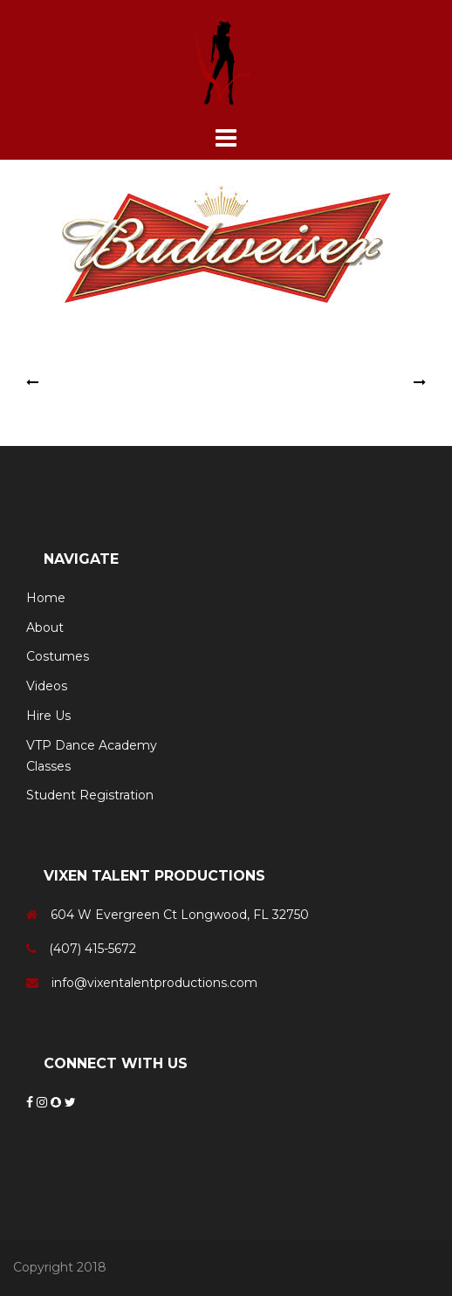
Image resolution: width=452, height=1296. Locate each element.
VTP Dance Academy (91, 745)
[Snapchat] (58, 1102)
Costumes (57, 656)
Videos (46, 686)
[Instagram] (44, 1102)
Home (45, 598)
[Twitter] (70, 1102)
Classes (48, 766)
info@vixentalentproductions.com (154, 983)
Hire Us (48, 715)
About (45, 627)
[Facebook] (31, 1102)
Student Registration (90, 795)
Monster (67, 382)
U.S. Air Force (370, 382)
